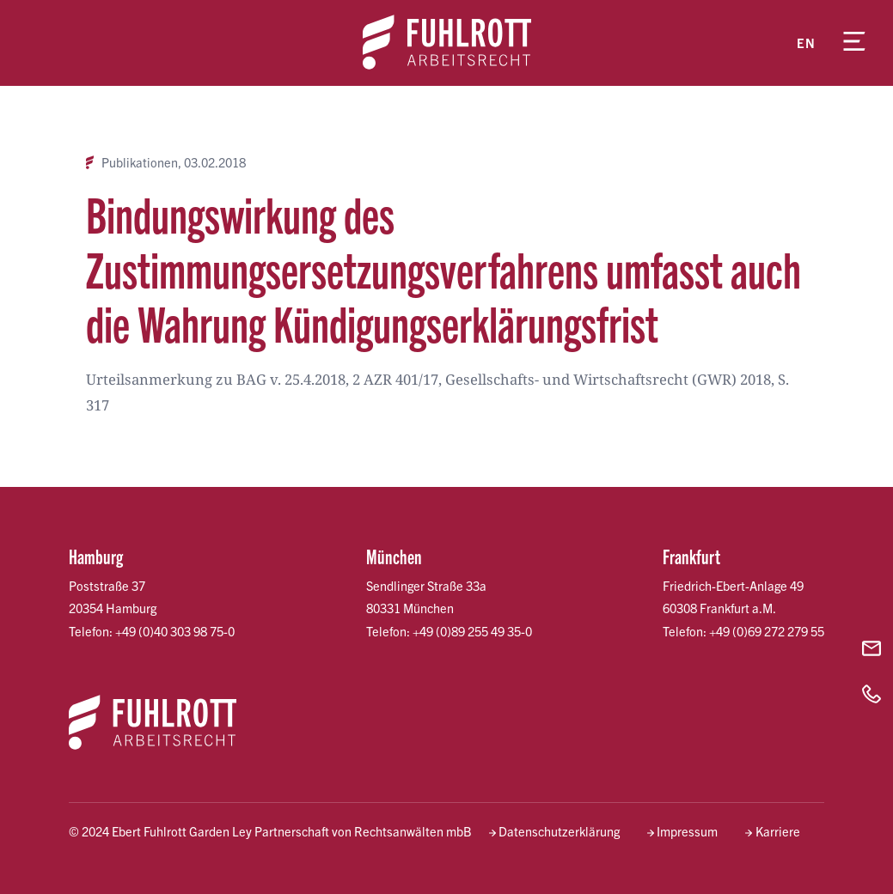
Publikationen (139, 162)
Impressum (687, 831)
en (806, 42)
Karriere (777, 831)
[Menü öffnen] (854, 43)
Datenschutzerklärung (559, 831)
